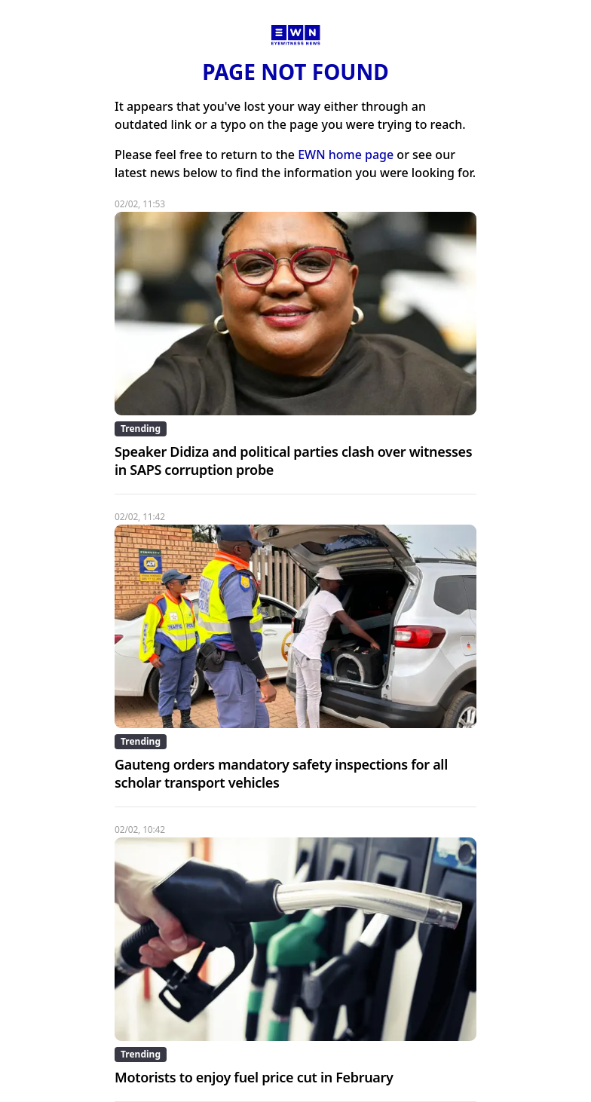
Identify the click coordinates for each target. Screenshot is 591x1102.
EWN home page (345, 154)
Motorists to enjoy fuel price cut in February (254, 1077)
